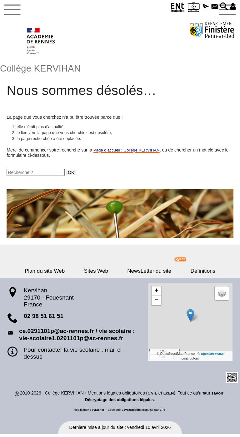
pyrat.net (96, 413)
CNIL (151, 396)
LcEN (167, 396)
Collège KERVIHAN (43, 69)
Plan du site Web (55, 274)
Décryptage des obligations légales (119, 402)
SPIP (164, 413)
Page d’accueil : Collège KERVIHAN (129, 152)
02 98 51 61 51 (43, 319)
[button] (202, 7)
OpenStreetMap (212, 356)
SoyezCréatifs (131, 413)
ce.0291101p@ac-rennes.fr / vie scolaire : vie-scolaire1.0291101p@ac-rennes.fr (77, 337)
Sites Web (100, 274)
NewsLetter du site (146, 274)
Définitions (192, 274)
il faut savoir (212, 396)
